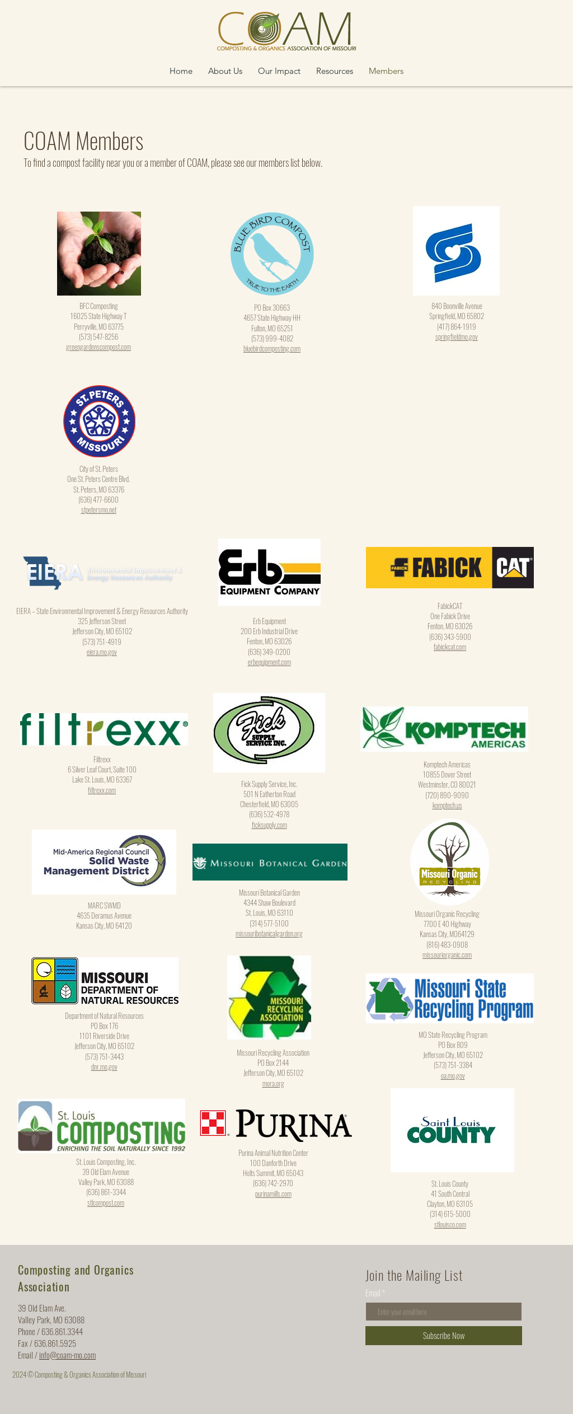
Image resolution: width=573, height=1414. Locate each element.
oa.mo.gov (453, 1075)
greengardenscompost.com (98, 346)
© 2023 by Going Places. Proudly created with (205, 1374)
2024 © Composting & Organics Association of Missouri (79, 1374)
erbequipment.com (269, 661)
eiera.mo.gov (102, 651)
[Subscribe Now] (443, 1335)
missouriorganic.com (447, 954)
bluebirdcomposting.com (271, 348)
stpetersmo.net (98, 509)
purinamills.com (273, 1193)
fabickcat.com (450, 646)
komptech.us (447, 805)
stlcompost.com (105, 1202)
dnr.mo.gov (104, 1066)
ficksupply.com (269, 824)
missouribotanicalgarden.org (269, 933)
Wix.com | (23, 1385)
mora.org (273, 1083)
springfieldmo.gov (456, 336)
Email (373, 1293)
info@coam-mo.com (67, 1355)
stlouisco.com (450, 1224)
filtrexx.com (102, 789)
